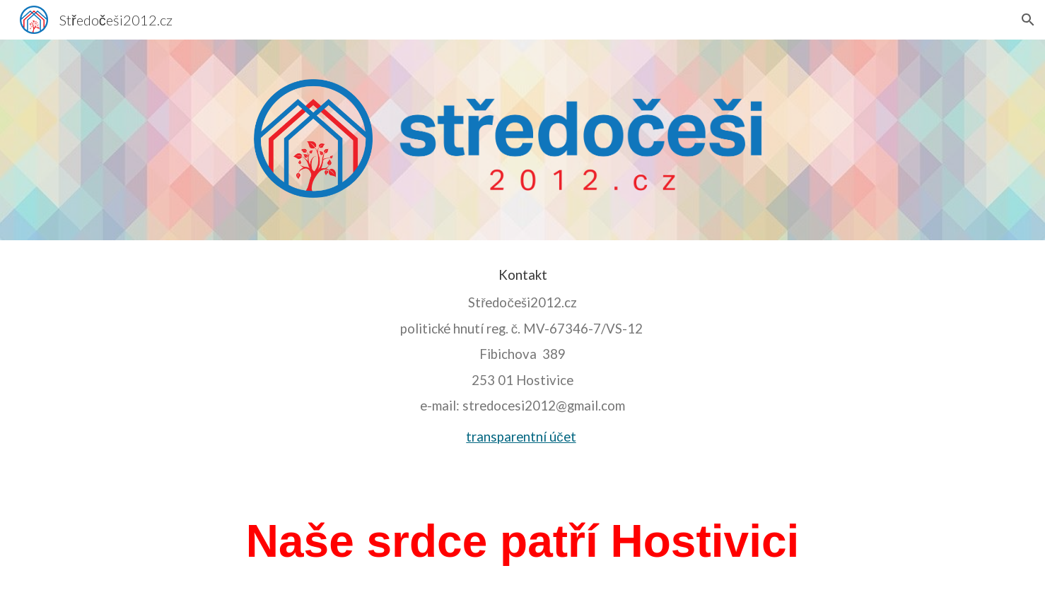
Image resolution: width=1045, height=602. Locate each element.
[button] (1028, 20)
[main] (522, 360)
